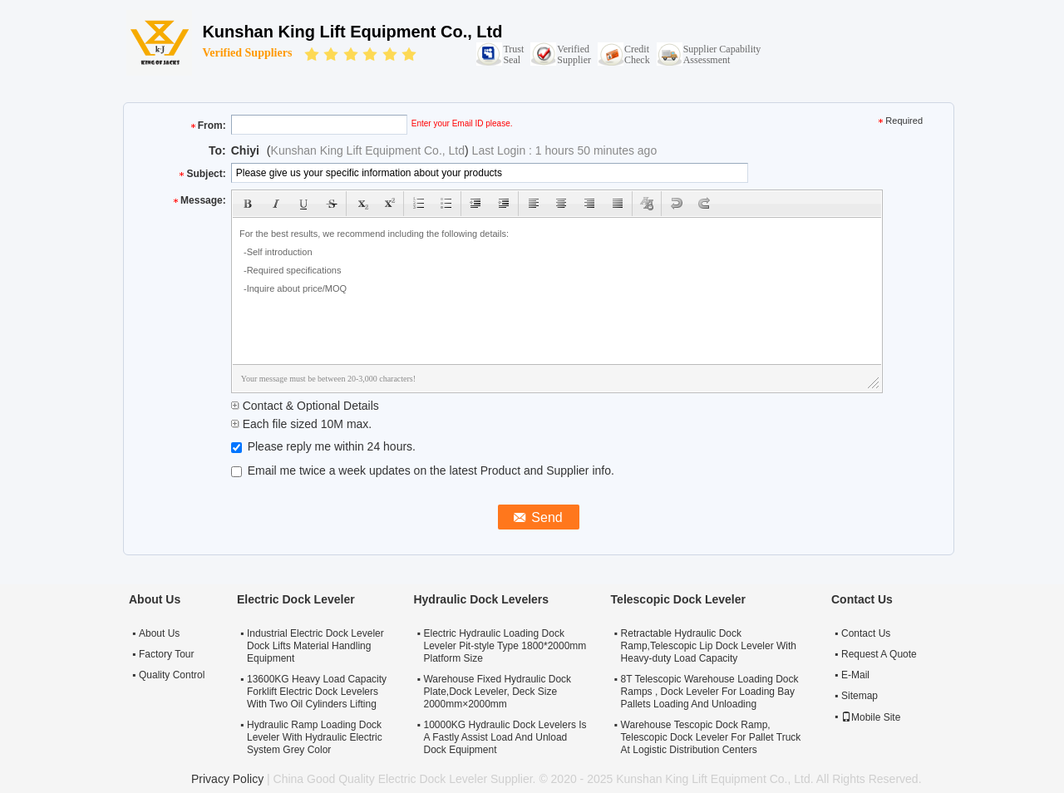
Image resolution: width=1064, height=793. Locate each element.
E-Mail (855, 675)
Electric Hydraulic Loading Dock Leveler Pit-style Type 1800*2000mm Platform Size (504, 646)
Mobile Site (870, 717)
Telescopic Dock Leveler (678, 599)
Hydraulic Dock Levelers (481, 599)
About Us (159, 633)
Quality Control (171, 675)
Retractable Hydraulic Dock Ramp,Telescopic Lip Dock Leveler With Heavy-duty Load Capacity (708, 646)
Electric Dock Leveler (296, 599)
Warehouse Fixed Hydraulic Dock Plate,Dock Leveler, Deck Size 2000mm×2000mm (497, 691)
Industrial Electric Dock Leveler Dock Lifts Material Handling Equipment (315, 646)
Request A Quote (879, 654)
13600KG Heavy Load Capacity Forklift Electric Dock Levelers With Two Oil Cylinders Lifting (317, 691)
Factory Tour (166, 654)
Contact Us (865, 633)
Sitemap (859, 696)
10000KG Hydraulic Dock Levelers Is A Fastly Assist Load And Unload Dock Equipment (504, 737)
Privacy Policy (227, 779)
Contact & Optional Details (305, 405)
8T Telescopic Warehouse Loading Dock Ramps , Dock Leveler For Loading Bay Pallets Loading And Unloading (710, 691)
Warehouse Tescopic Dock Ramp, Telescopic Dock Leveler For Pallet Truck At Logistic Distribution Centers (711, 737)
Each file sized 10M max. (301, 424)
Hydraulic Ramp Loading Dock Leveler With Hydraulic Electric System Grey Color (314, 737)
